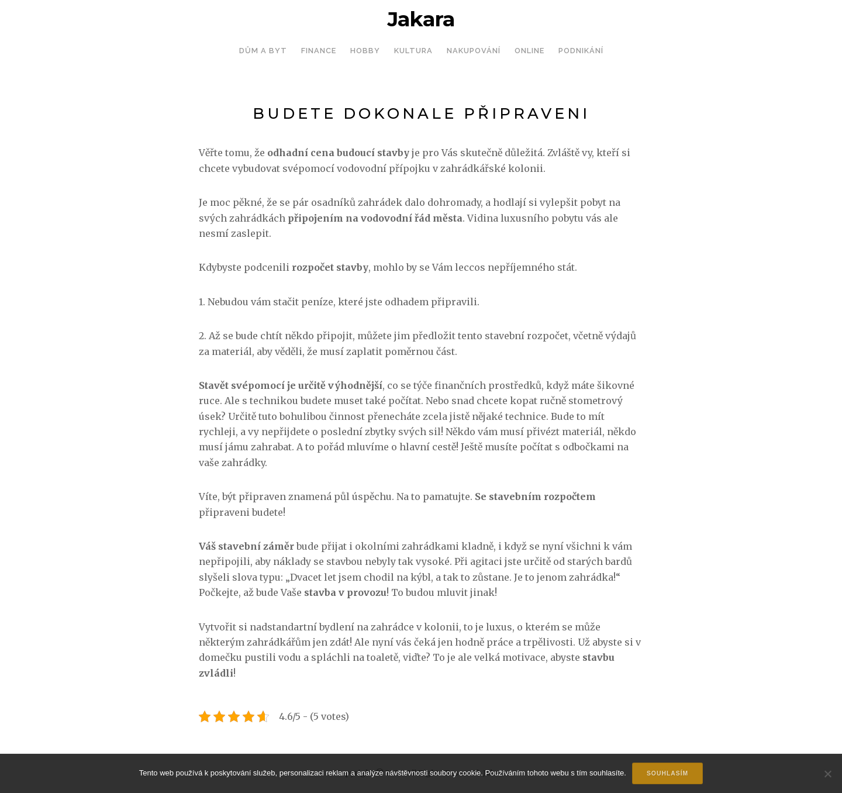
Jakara (421, 19)
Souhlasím (667, 773)
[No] (827, 774)
